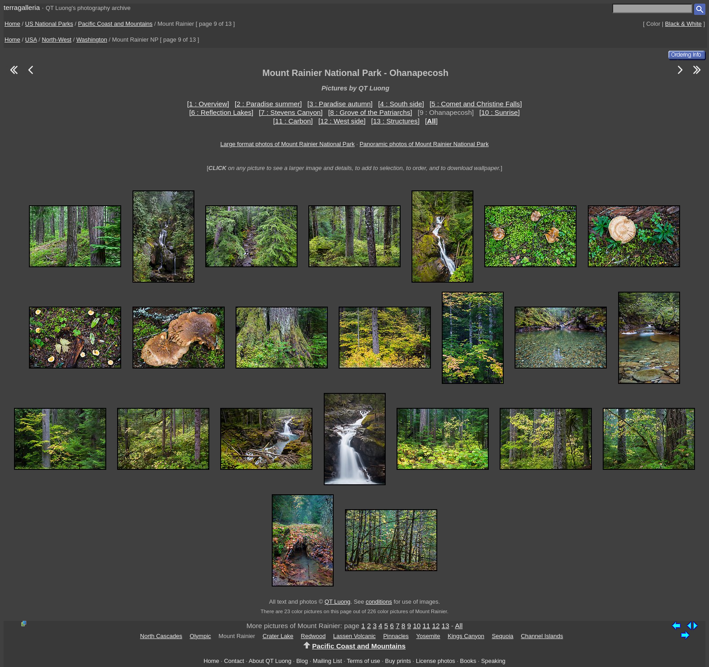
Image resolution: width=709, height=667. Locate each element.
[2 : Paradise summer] (268, 104)
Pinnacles (395, 636)
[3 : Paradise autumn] (340, 104)
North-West (56, 39)
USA (31, 39)
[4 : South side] (401, 104)
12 (436, 625)
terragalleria (22, 7)
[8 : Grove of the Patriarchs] (370, 112)
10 (417, 625)
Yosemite (428, 636)
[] (431, 121)
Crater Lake (278, 636)
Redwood (313, 636)
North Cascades (161, 636)
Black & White (683, 23)
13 (445, 625)
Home (12, 23)
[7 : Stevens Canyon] (291, 112)
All (459, 625)
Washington (91, 39)
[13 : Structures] (395, 121)
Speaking (493, 661)
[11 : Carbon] (293, 121)
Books (468, 661)
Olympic (200, 636)
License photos (435, 661)
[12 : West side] (341, 121)
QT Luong (337, 601)
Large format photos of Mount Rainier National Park (287, 144)
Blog (302, 661)
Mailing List (327, 661)
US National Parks (49, 23)
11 (426, 625)
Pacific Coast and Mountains (115, 23)
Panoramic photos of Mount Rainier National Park (423, 144)
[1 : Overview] (208, 104)
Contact (234, 661)
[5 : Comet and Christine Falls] (476, 104)
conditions (379, 601)
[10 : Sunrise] (499, 112)
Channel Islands (542, 636)
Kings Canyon (466, 636)
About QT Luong (270, 661)
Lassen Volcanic (354, 636)
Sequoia (503, 636)
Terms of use (363, 661)
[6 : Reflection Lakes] (221, 112)
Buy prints (398, 661)
